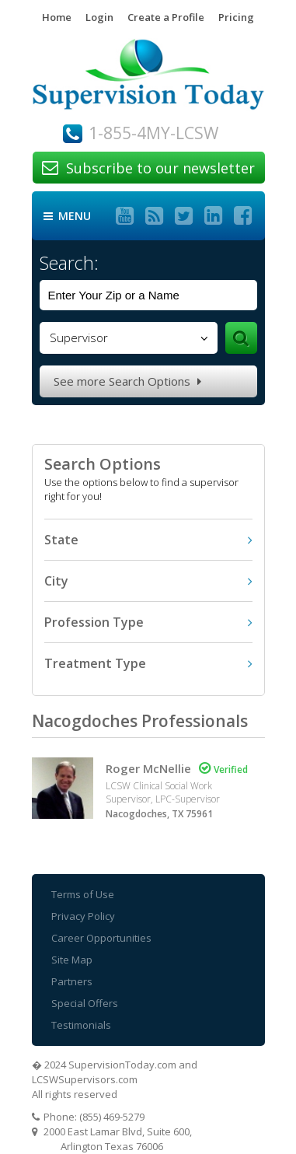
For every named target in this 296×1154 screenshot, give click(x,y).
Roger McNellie (148, 768)
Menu (67, 216)
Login (99, 17)
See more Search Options (127, 381)
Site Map (71, 960)
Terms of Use (82, 894)
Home (56, 17)
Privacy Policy (83, 916)
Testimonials (81, 1025)
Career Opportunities (101, 938)
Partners (71, 981)
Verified (223, 769)
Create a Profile (165, 17)
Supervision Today (148, 81)
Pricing (236, 17)
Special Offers (84, 1003)
